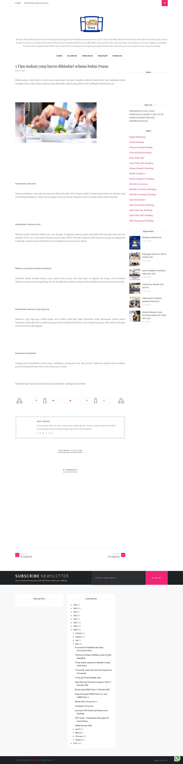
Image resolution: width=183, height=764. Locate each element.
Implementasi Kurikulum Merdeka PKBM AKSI (152, 300)
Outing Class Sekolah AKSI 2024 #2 (153, 286)
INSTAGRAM (87, 56)
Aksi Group (43, 421)
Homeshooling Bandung (140, 152)
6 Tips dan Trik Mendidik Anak (88, 677)
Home (18, 3)
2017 (75, 743)
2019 (75, 626)
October (78, 633)
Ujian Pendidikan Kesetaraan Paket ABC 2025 (154, 272)
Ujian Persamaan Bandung (141, 220)
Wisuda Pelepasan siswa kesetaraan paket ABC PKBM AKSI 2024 (154, 315)
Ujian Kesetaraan (137, 200)
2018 (75, 630)
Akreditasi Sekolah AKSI (151, 237)
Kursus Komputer (137, 173)
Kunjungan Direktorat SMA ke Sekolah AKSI (154, 255)
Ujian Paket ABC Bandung (141, 215)
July (77, 640)
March (78, 733)
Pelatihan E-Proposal (84, 706)
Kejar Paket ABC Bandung (141, 163)
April (77, 729)
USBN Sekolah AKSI (83, 725)
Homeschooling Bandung (140, 147)
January (78, 740)
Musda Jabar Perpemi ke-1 (86, 701)
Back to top (161, 760)
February (79, 736)
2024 (75, 608)
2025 (75, 605)
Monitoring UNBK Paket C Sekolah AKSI (92, 690)
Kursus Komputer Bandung (141, 179)
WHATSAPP (102, 56)
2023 (75, 612)
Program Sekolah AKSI (36, 3)
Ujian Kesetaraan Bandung (141, 205)
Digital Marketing (137, 137)
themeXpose (35, 760)
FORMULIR (117, 56)
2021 (75, 619)
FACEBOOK (72, 56)
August (78, 637)
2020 (75, 622)
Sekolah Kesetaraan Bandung (142, 189)
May (77, 644)
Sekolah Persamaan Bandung (142, 194)
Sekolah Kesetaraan (138, 184)
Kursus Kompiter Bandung (141, 168)
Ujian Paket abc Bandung (140, 210)
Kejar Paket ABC (136, 158)
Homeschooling (136, 142)
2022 (75, 615)
